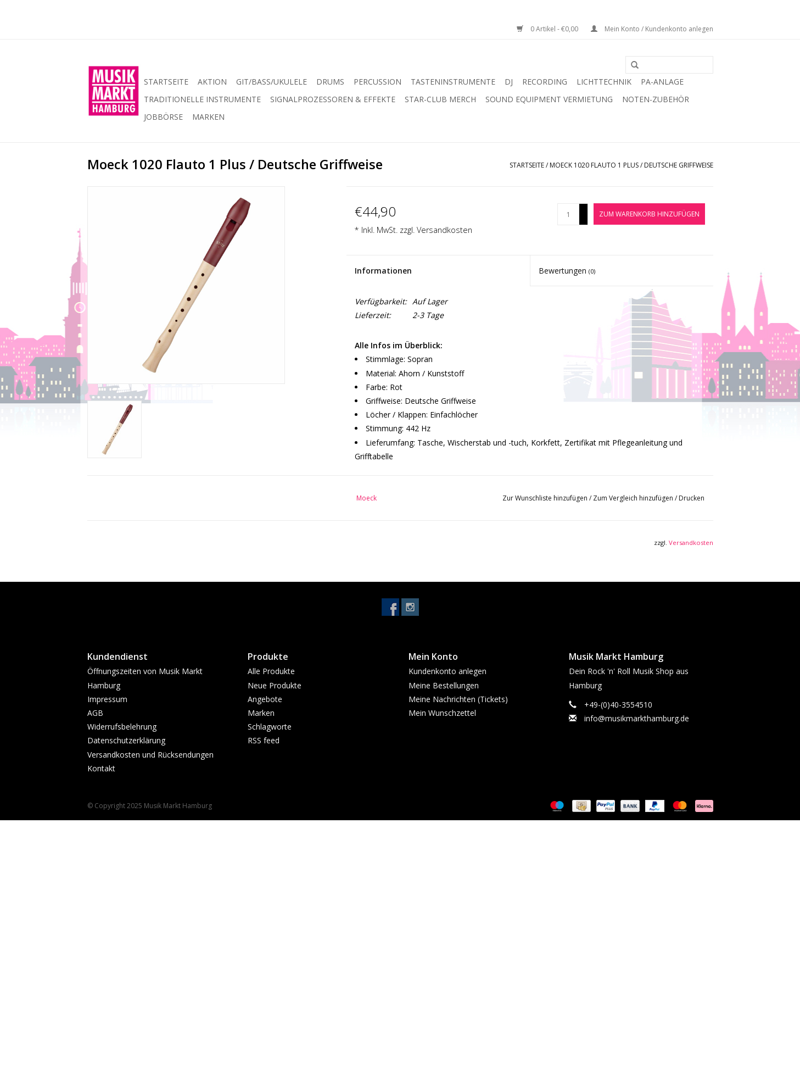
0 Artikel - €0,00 (548, 29)
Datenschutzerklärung (126, 740)
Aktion (212, 81)
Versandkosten (444, 230)
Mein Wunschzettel (442, 713)
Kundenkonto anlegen (447, 671)
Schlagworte (270, 726)
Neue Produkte (274, 685)
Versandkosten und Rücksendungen (150, 754)
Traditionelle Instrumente (202, 99)
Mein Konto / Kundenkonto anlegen (652, 29)
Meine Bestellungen (444, 685)
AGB (95, 713)
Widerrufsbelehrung (121, 726)
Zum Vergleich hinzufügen (634, 498)
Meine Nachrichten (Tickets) (458, 699)
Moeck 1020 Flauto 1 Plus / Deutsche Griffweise (631, 165)
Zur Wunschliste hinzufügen (545, 498)
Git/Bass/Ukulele (271, 81)
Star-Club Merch (440, 99)
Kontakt (101, 768)
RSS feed (263, 740)
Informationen (383, 270)
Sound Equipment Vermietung (549, 99)
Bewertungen (567, 270)
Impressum (107, 699)
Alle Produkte (271, 671)
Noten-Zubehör (655, 99)
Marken (208, 117)
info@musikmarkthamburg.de (636, 718)
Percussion (377, 81)
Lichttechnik (604, 81)
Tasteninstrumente (453, 81)
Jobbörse (163, 117)
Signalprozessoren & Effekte (332, 99)
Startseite (166, 81)
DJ (509, 81)
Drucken (691, 498)
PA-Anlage (662, 81)
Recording (544, 81)
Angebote (265, 699)
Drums (330, 81)
